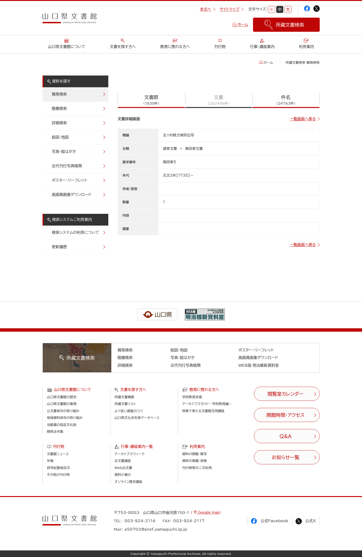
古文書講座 (123, 460)
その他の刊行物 (58, 474)
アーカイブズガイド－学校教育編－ (207, 404)
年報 (50, 460)
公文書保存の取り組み (63, 411)
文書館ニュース (58, 454)
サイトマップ (232, 9)
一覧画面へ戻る (303, 119)
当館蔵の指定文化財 (62, 424)
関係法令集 (55, 431)
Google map (208, 512)
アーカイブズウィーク (130, 454)
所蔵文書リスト (125, 404)
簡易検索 (59, 94)
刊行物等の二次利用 (197, 467)
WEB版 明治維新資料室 (258, 365)
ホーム (242, 24)
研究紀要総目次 (58, 467)
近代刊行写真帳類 (67, 166)
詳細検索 (59, 123)
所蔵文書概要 (124, 397)
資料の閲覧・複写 (194, 454)
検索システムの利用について (75, 232)
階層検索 (59, 108)
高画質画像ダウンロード (72, 194)
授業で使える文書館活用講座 (203, 411)
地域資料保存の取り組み (65, 417)
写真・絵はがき (64, 151)
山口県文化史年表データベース (137, 417)
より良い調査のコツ (129, 411)
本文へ (207, 9)
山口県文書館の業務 (62, 404)
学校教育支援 (192, 397)
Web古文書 (123, 467)
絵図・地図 (60, 137)
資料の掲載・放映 (194, 460)
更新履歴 (59, 247)
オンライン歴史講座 (128, 481)
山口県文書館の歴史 (62, 397)
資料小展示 (123, 474)
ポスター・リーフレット (69, 180)
